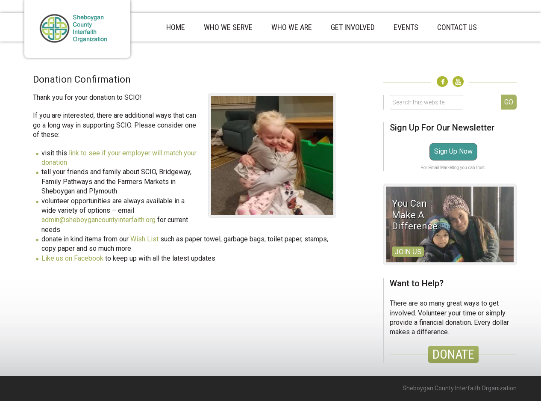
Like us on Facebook (72, 258)
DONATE (453, 354)
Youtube (458, 81)
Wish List (144, 239)
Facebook (442, 81)
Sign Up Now (453, 151)
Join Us (407, 251)
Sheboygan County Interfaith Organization (77, 28)
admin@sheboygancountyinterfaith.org (98, 220)
